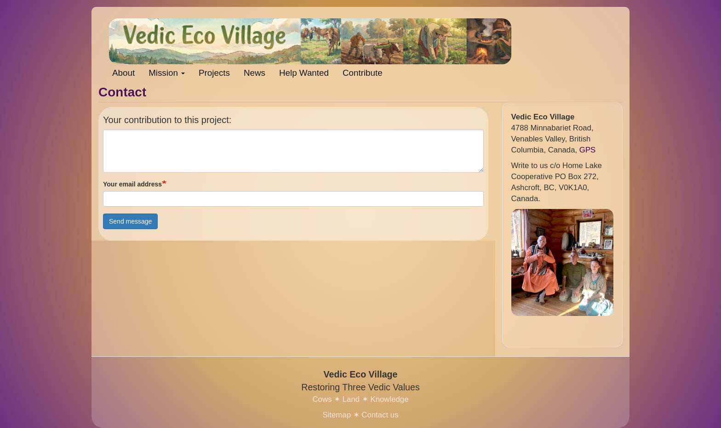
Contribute (363, 73)
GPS (587, 150)
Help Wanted (304, 73)
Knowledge (389, 399)
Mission (167, 73)
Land (351, 399)
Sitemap (336, 415)
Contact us (379, 415)
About (123, 73)
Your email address (132, 184)
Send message (130, 221)
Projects (214, 73)
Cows (322, 399)
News (254, 73)
